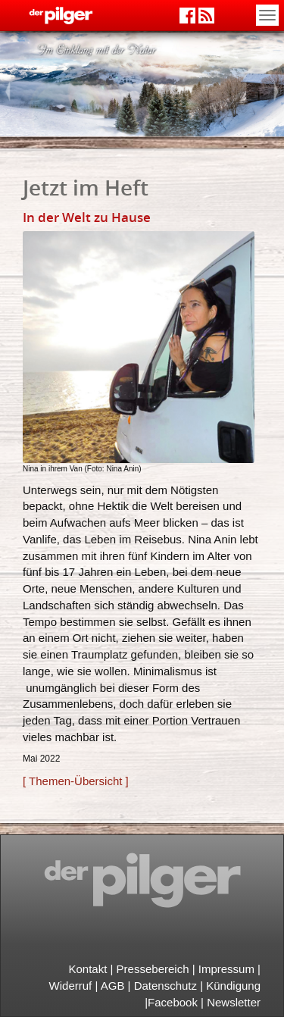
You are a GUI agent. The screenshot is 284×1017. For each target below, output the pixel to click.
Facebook (173, 1002)
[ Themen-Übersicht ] (76, 780)
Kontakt (88, 968)
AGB (113, 985)
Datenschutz (165, 985)
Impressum (226, 968)
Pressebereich (153, 968)
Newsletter (234, 1002)
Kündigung (232, 985)
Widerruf (70, 985)
